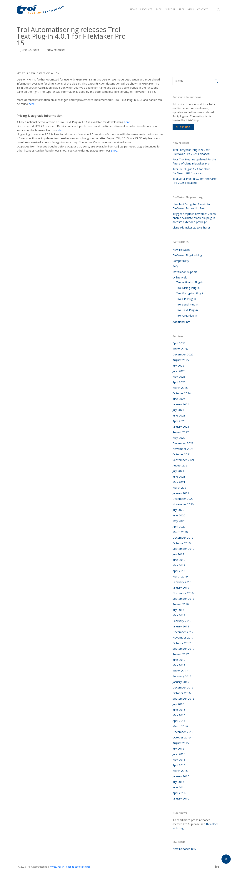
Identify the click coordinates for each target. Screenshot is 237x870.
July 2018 (178, 610)
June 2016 (179, 709)
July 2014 (178, 782)
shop (61, 130)
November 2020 (183, 504)
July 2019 (178, 554)
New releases (56, 50)
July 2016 (178, 704)
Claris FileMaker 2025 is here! (191, 227)
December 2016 (183, 687)
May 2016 (179, 715)
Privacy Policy (57, 866)
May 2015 (179, 759)
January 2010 (181, 798)
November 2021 (183, 449)
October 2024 (182, 393)
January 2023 (181, 426)
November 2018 (183, 593)
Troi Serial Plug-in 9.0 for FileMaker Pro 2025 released (195, 180)
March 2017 (180, 671)
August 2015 (181, 743)
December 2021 (183, 443)
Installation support (185, 272)
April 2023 (179, 421)
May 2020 (179, 521)
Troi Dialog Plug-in (188, 288)
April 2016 (179, 721)
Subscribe (183, 127)
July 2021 (178, 471)
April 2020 (179, 526)
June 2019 (179, 560)
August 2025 (181, 360)
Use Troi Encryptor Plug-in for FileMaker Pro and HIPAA (192, 206)
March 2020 (180, 532)
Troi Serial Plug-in (187, 304)
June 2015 (179, 754)
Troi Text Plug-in (187, 310)
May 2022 (179, 437)
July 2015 (178, 748)
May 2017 (179, 665)
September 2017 (183, 648)
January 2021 (181, 493)
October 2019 (182, 543)
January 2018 (181, 626)
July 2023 (178, 410)
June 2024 (179, 399)
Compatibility (181, 261)
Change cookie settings (78, 866)
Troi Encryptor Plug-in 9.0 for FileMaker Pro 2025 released (191, 152)
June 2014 (179, 787)
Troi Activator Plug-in (189, 282)
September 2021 (183, 460)
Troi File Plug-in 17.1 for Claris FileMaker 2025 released (192, 171)
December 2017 (183, 632)
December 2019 (183, 537)
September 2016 (183, 698)
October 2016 (182, 693)
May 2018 (179, 615)
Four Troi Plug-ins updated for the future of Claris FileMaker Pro (194, 161)
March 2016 (180, 726)
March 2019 (180, 576)
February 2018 (182, 621)
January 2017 (181, 682)
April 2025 (179, 382)
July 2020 (178, 510)
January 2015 (181, 776)
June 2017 (179, 659)
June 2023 (179, 415)
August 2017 (181, 654)
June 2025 (179, 371)
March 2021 (180, 487)
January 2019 (181, 587)
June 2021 (179, 476)
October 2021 (182, 454)
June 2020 (179, 515)
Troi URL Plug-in (186, 315)
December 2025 (183, 354)
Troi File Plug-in (186, 299)
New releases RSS (184, 849)
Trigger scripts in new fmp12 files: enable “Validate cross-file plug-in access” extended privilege (194, 218)
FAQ (175, 266)
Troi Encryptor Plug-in (190, 293)
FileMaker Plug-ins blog (187, 255)
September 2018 (183, 598)
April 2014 (179, 793)
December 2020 (183, 498)
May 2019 (179, 565)
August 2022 (181, 432)
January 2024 (181, 404)
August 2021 (181, 465)
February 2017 (182, 676)
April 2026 (179, 343)
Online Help (180, 277)
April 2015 (179, 765)
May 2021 (179, 482)
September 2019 (183, 548)
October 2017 (182, 643)
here (32, 104)
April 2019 (179, 571)
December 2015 (183, 732)
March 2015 (180, 770)
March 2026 (180, 349)
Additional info (181, 322)
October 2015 (182, 737)
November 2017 (183, 637)
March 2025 (180, 387)
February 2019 (182, 582)
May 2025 (179, 376)
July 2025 (178, 365)
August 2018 (181, 604)
